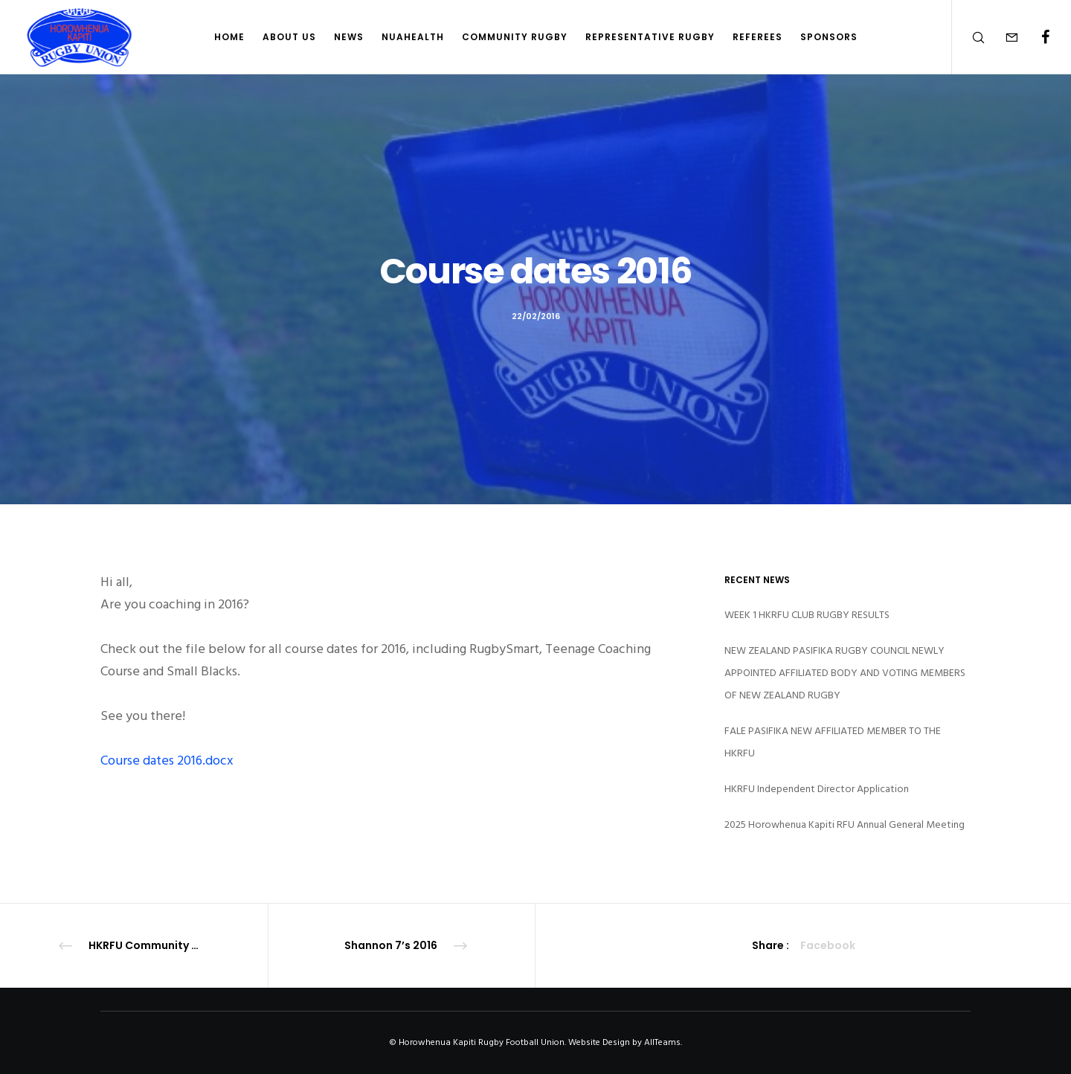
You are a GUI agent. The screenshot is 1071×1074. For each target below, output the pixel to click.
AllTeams (662, 1042)
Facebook (827, 945)
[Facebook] (1035, 37)
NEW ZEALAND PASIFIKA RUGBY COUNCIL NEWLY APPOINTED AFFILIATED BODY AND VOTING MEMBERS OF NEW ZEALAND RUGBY (844, 673)
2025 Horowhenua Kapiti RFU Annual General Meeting (844, 824)
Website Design (599, 1042)
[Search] (968, 37)
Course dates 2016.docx (167, 760)
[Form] (1002, 37)
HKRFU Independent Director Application (816, 788)
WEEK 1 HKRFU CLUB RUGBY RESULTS (807, 614)
